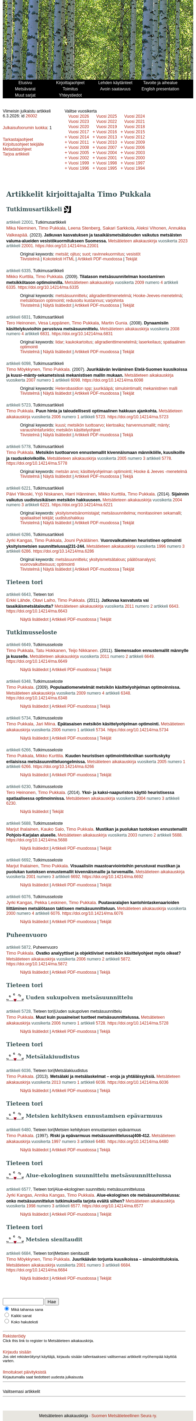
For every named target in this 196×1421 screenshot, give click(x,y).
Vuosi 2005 (78, 152)
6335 (11, 287)
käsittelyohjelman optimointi (106, 471)
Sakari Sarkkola (118, 228)
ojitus (75, 254)
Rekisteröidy (14, 1336)
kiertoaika (115, 425)
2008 (175, 329)
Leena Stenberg (84, 228)
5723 (100, 416)
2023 (183, 241)
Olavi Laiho (44, 600)
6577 (75, 1206)
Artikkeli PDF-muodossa (100, 259)
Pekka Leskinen (50, 902)
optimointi (65, 564)
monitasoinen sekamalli (159, 513)
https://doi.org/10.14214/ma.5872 (36, 964)
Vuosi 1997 (134, 163)
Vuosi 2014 (78, 137)
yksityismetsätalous (107, 559)
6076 (55, 913)
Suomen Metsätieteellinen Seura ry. (124, 1415)
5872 (125, 959)
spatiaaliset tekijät (36, 518)
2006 (56, 416)
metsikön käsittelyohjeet (78, 430)
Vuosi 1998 (106, 163)
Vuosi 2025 (106, 116)
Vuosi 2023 (78, 121)
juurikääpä (103, 388)
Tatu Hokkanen (51, 650)
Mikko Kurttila (19, 276)
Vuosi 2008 (78, 147)
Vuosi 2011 (78, 142)
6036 (100, 1082)
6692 (75, 876)
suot (86, 254)
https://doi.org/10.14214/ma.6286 (63, 551)
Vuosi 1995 (106, 168)
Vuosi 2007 (106, 147)
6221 (45, 504)
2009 (139, 282)
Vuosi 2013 (106, 137)
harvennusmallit (140, 425)
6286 (26, 551)
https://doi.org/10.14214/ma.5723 (137, 416)
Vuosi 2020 (78, 126)
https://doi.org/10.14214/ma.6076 (92, 913)
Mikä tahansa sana (27, 1309)
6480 (100, 1141)
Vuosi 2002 (78, 157)
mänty (163, 425)
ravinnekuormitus (108, 254)
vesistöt (133, 254)
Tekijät (131, 259)
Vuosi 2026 (78, 116)
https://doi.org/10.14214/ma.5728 (137, 1023)
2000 (11, 913)
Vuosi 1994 (134, 168)
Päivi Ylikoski (19, 494)
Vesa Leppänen (53, 322)
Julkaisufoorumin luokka (25, 127)
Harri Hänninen (80, 494)
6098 (75, 380)
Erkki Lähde (18, 600)
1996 (161, 546)
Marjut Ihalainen (22, 829)
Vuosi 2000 (134, 157)
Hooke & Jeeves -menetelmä (160, 471)
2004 (177, 500)
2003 (132, 835)
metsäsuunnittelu (71, 295)
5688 (177, 835)
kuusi (60, 425)
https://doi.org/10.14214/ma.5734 (137, 729)
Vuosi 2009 (134, 142)
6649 (149, 656)
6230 (11, 803)
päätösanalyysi (141, 559)
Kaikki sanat (21, 1316)
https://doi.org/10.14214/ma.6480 (137, 1141)
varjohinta (115, 300)
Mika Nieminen (21, 228)
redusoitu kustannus (84, 300)
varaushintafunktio (37, 430)
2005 (122, 458)
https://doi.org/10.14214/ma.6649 (36, 661)
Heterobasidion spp (73, 388)
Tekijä (128, 434)
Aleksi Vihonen (151, 228)
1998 (31, 1206)
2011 (129, 606)
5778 (166, 458)
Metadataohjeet (17, 149)
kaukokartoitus (78, 342)
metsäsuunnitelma (118, 513)
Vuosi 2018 (134, 126)
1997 (56, 1141)
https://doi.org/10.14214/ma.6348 (36, 698)
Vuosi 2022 (106, 121)
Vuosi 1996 (78, 168)
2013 (56, 1082)
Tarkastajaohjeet (18, 139)
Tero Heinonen (21, 322)
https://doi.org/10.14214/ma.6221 (82, 504)
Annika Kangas (49, 1195)
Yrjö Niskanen (49, 494)
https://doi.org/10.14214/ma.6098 (112, 380)
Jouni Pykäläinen (81, 540)
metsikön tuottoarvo (86, 425)
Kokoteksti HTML (59, 259)
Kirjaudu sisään (17, 1352)
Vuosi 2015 (134, 131)
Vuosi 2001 (106, 157)
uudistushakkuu (69, 518)
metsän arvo (66, 471)
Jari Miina (45, 723)
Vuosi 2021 (134, 121)
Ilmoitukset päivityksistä (24, 1372)
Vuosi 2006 (134, 147)
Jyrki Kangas (19, 540)
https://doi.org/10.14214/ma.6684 (36, 1270)
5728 (100, 1023)
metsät (61, 254)
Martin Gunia (114, 322)
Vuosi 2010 (106, 142)
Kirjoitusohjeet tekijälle (23, 144)
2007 (31, 380)
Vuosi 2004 (106, 152)
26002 (31, 116)
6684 (125, 1265)
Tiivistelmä (29, 259)
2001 (31, 876)
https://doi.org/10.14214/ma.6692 (112, 876)
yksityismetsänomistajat (77, 513)
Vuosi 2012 (134, 137)
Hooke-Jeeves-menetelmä (157, 295)
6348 (125, 693)
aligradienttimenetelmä (110, 295)
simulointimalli (128, 388)
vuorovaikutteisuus (37, 564)
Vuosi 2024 (134, 116)
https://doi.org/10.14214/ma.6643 (36, 611)
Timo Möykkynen (23, 369)
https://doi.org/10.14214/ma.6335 (48, 287)
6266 (26, 766)
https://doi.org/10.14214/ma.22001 (67, 245)
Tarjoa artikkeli (16, 154)
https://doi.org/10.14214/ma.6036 (137, 1082)
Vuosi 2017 (78, 131)
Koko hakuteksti (24, 1322)
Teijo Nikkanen (83, 650)
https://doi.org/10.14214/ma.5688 (36, 840)
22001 (27, 245)
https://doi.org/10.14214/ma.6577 (112, 1206)
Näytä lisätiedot (57, 305)
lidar (59, 342)
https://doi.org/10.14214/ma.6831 (82, 333)
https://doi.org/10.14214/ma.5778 (36, 463)
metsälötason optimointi (42, 300)
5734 (100, 729)
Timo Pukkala (51, 228)
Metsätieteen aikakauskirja (132, 241)
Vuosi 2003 (134, 152)
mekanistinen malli (160, 388)
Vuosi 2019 (106, 126)
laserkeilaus (150, 342)
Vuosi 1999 (78, 163)
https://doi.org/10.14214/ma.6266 (63, 766)
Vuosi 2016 (106, 131)
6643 (173, 606)
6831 (45, 333)
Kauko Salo (52, 829)
